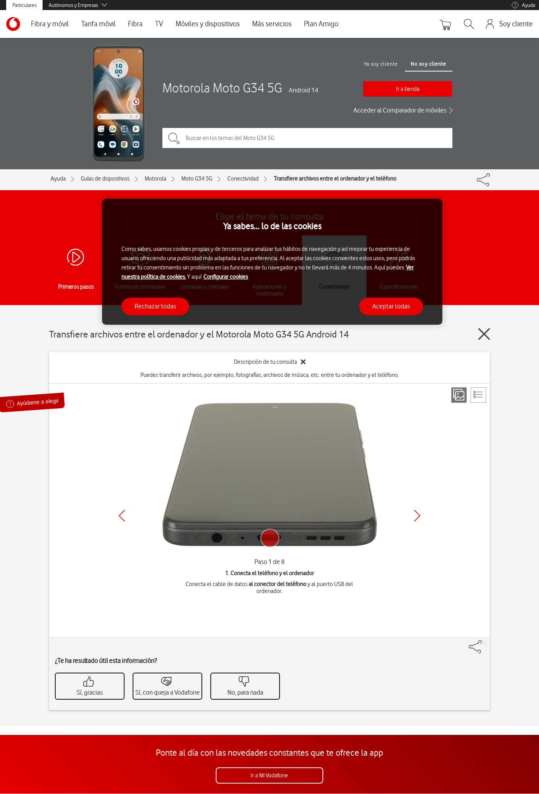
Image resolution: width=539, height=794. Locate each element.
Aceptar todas (391, 306)
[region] (272, 262)
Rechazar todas (155, 306)
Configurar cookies (225, 276)
